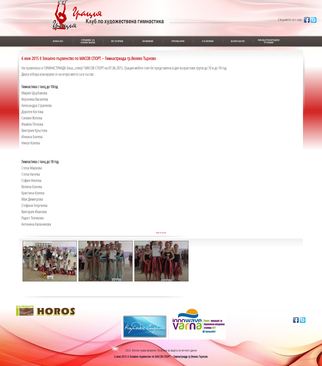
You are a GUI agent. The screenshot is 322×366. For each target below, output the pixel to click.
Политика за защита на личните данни (177, 350)
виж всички (161, 232)
